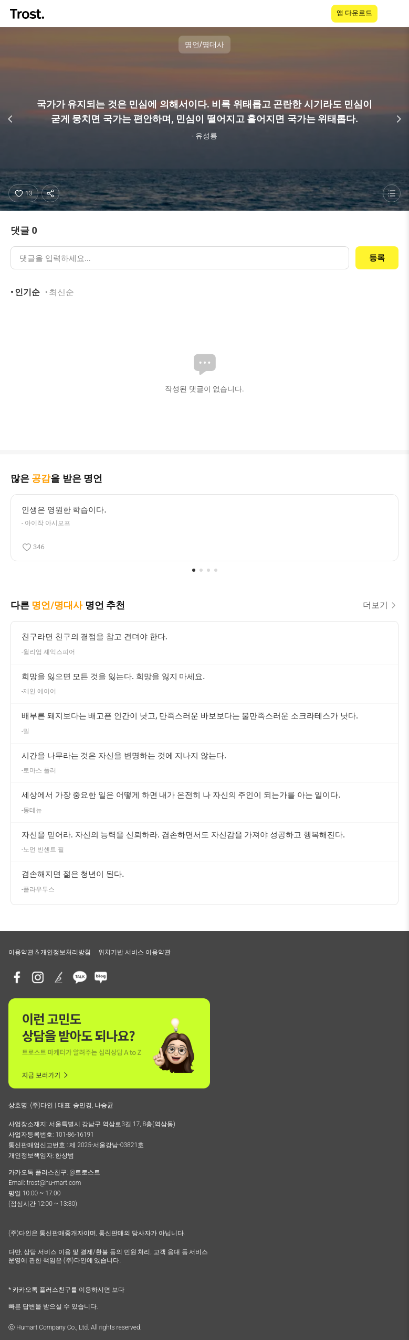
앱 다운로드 (354, 13)
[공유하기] (50, 193)
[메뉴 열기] (394, 13)
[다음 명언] (398, 119)
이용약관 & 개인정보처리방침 (49, 952)
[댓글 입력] (180, 257)
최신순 (61, 292)
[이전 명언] (10, 119)
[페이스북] (16, 977)
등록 (377, 258)
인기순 (27, 292)
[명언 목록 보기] (392, 193)
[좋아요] (23, 193)
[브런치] (58, 977)
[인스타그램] (37, 977)
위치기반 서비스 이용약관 (134, 952)
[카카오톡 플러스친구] (79, 977)
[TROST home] (28, 13)
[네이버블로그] (100, 977)
